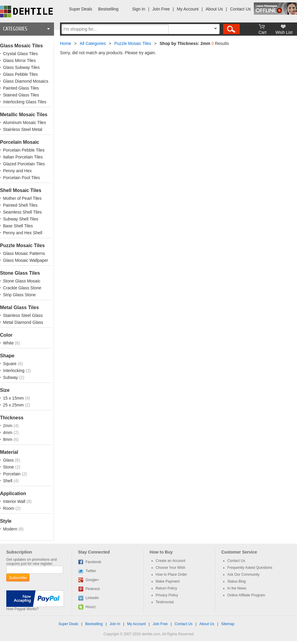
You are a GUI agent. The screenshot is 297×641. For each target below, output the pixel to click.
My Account (188, 9)
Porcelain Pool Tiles (21, 177)
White (9, 343)
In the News (236, 588)
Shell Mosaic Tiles (20, 190)
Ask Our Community (243, 574)
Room (9, 508)
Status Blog (236, 581)
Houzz (91, 607)
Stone (9, 467)
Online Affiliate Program (246, 595)
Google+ (92, 580)
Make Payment (168, 581)
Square (10, 363)
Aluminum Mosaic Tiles (24, 122)
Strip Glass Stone (19, 294)
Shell (8, 480)
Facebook (93, 562)
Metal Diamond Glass (23, 322)
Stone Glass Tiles (20, 273)
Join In (115, 624)
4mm (8, 432)
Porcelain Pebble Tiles (24, 150)
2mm (8, 425)
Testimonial (165, 602)
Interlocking (14, 370)
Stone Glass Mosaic (21, 281)
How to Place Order (171, 574)
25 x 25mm (14, 405)
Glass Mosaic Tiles (21, 45)
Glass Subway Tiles (21, 67)
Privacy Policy (167, 595)
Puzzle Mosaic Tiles (22, 245)
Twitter (91, 571)
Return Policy (166, 588)
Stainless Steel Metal (22, 129)
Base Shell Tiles (18, 225)
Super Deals (80, 9)
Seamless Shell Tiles (22, 212)
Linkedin (92, 598)
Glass (9, 460)
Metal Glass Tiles (19, 307)
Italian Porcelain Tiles (23, 157)
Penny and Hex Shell (22, 232)
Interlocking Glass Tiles (24, 101)
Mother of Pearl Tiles (22, 198)
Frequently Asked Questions (249, 568)
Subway (11, 377)
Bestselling (108, 9)
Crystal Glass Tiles (20, 53)
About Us (214, 9)
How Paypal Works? (22, 609)
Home (65, 43)
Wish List (283, 32)
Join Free (161, 9)
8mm (8, 439)
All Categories (93, 43)
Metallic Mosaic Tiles (23, 114)
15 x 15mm (14, 398)
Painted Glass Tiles (21, 88)
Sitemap (227, 624)
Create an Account (170, 561)
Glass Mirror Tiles (19, 60)
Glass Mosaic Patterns (24, 253)
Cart (262, 32)
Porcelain (12, 473)
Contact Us (240, 9)
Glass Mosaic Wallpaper (25, 260)
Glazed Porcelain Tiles (24, 163)
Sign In (138, 9)
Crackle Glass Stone (22, 287)
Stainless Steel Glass (23, 315)
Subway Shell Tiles (20, 219)
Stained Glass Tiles (21, 95)
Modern (10, 529)
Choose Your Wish (170, 568)
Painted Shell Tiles (20, 205)
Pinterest (93, 589)
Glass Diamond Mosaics (25, 81)
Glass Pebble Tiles (20, 74)
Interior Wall (14, 501)
